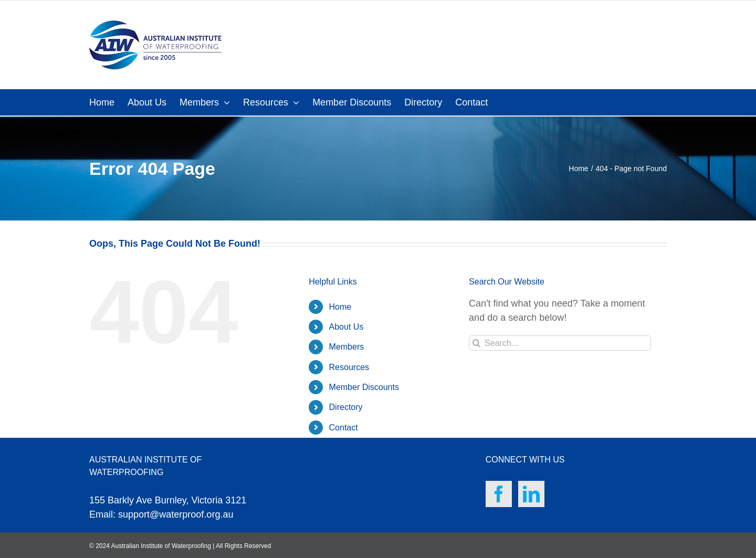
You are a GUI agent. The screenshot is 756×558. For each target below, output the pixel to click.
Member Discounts (364, 387)
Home (340, 306)
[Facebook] (499, 494)
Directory (346, 407)
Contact (343, 427)
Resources (349, 367)
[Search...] (560, 343)
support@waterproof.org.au (175, 514)
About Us (346, 326)
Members (346, 346)
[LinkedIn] (531, 494)
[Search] (476, 343)
